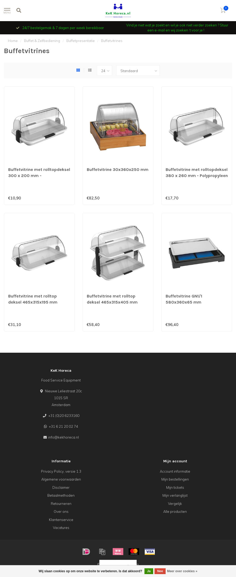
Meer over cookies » (182, 571)
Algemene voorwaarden (61, 479)
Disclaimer (61, 487)
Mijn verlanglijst (175, 495)
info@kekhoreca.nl (63, 437)
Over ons (61, 511)
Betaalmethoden (61, 495)
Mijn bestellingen (175, 479)
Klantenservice (61, 520)
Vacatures (61, 527)
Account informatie (175, 471)
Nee (160, 571)
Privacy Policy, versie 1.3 (61, 471)
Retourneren (61, 503)
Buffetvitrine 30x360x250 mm (117, 169)
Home (13, 41)
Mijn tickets (175, 487)
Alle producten (175, 511)
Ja (149, 571)
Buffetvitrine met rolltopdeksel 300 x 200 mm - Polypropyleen (39, 175)
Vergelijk (175, 503)
